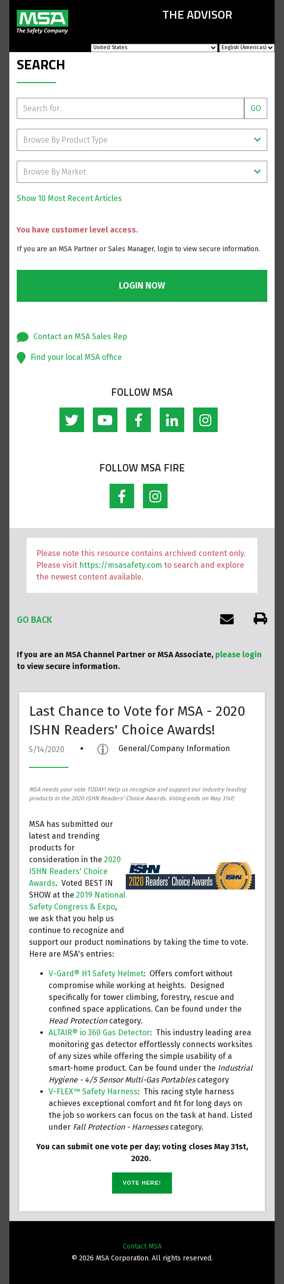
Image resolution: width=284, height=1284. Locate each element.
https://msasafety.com (120, 565)
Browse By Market (142, 171)
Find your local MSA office (76, 357)
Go (256, 108)
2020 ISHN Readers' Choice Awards (75, 871)
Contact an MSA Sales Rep (80, 336)
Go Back (34, 619)
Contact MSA (142, 1246)
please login (238, 654)
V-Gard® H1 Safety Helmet (96, 973)
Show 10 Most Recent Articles (69, 198)
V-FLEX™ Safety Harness (93, 1091)
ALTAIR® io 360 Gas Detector (99, 1032)
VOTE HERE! (142, 1183)
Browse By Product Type (142, 139)
